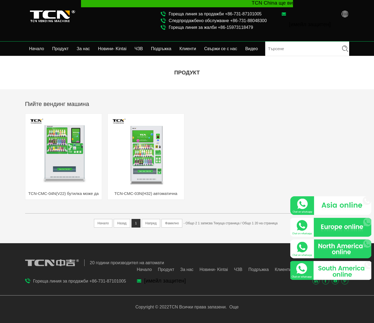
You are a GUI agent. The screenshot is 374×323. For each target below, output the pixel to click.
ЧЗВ (138, 48)
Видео (251, 48)
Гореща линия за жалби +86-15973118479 (211, 27)
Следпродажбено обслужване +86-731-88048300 (218, 20)
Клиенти (188, 48)
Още (233, 307)
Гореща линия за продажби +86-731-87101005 (215, 14)
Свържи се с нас (220, 48)
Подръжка (161, 48)
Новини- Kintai (112, 48)
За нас (83, 48)
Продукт (60, 48)
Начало (36, 48)
